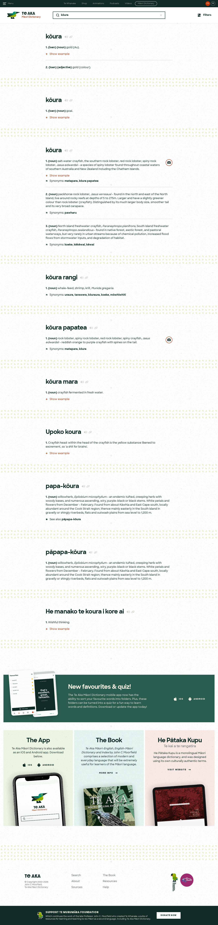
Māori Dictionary (146, 4)
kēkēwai (79, 245)
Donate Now (169, 915)
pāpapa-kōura (71, 519)
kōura (82, 349)
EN (208, 3)
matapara (71, 181)
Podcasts (114, 4)
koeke (69, 245)
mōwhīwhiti (118, 295)
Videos (128, 4)
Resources (110, 881)
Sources (76, 887)
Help (106, 887)
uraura (69, 295)
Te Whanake (70, 4)
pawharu (71, 213)
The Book (109, 875)
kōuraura (94, 295)
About (75, 881)
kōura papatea (88, 181)
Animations (98, 4)
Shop (84, 4)
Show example (58, 54)
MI (213, 3)
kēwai (90, 245)
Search (76, 875)
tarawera (81, 295)
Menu (11, 4)
